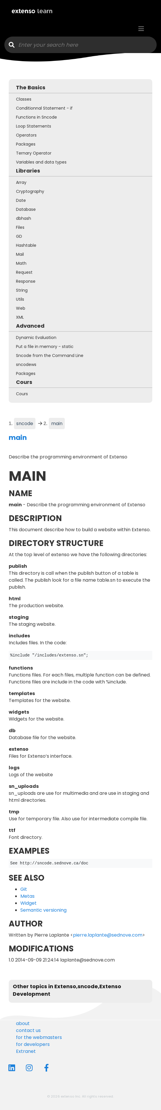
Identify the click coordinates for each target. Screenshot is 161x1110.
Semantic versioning (43, 910)
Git (23, 889)
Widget (28, 903)
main (58, 423)
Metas (27, 896)
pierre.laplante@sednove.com (107, 935)
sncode (24, 423)
